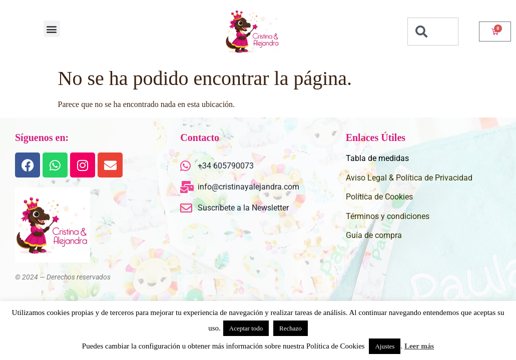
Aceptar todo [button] (246, 328)
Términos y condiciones (387, 216)
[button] (52, 28)
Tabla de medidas (377, 158)
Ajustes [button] (384, 346)
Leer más (419, 346)
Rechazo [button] (290, 328)
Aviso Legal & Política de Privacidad (409, 177)
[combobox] (432, 32)
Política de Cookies (379, 197)
